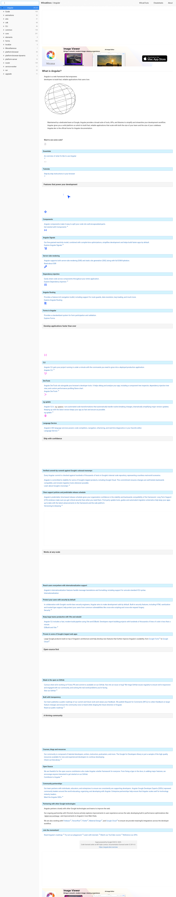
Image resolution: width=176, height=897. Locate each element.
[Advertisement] (107, 27)
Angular (56, 3)
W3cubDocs (46, 3)
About (170, 3)
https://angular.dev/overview (108, 847)
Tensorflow (76, 821)
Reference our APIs (130, 835)
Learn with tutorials (91, 835)
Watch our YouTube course (110, 835)
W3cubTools (144, 3)
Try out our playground (73, 835)
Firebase (66, 821)
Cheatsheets (158, 3)
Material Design (95, 821)
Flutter (84, 821)
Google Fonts (154, 639)
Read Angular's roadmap (53, 835)
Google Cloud (111, 821)
